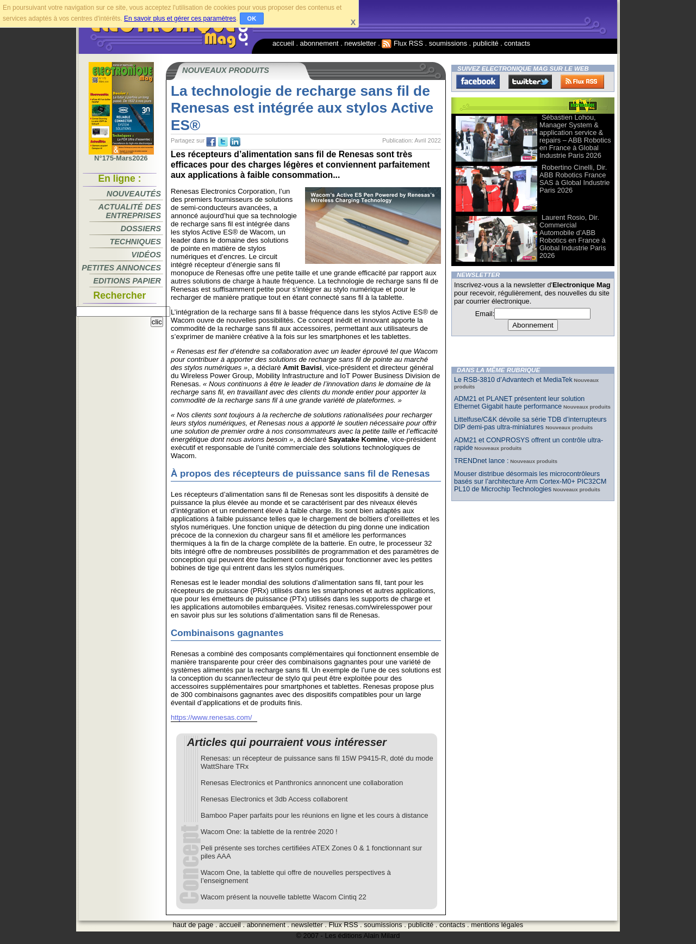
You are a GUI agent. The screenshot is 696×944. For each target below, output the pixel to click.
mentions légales (497, 925)
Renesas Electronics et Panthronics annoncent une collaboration (302, 783)
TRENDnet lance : (481, 461)
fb (211, 142)
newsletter (360, 43)
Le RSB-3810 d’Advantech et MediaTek (513, 380)
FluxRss (582, 82)
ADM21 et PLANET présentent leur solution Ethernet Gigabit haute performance (519, 402)
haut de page (193, 925)
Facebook (478, 82)
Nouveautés (134, 193)
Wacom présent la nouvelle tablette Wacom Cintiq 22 (283, 897)
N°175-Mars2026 (121, 155)
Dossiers (141, 228)
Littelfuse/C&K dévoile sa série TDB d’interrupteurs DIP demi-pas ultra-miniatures (530, 423)
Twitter (530, 82)
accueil (283, 43)
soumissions (448, 43)
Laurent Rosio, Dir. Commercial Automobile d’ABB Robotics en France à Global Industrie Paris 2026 (572, 236)
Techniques (135, 241)
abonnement (319, 43)
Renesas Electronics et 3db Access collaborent (274, 799)
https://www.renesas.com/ (211, 717)
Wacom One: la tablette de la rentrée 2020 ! (269, 832)
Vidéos (146, 254)
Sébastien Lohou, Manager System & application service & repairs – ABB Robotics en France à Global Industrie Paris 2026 (575, 136)
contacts (517, 43)
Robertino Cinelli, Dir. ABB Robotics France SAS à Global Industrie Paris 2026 (574, 178)
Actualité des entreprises (129, 211)
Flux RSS (402, 43)
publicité (486, 43)
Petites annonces (121, 267)
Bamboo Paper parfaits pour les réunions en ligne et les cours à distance (314, 815)
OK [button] (252, 18)
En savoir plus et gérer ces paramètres (180, 18)
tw (222, 142)
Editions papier (127, 280)
